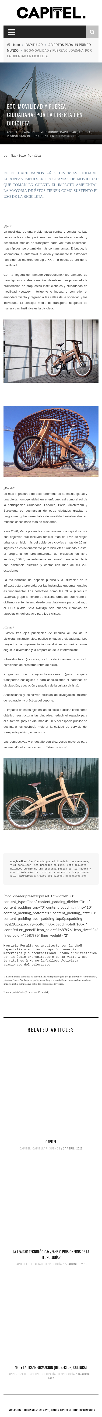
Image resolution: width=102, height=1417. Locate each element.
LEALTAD (37, 1264)
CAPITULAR (68, 132)
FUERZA (84, 132)
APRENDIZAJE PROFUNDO (25, 1374)
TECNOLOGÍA (53, 1264)
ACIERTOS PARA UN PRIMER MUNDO (32, 132)
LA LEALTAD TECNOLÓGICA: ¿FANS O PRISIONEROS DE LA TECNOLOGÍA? (51, 1254)
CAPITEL (51, 1142)
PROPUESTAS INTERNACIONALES (30, 136)
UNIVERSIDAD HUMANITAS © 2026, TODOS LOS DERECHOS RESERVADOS (51, 1410)
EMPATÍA (50, 1374)
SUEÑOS (54, 1148)
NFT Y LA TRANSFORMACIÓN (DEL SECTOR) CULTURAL (51, 1367)
